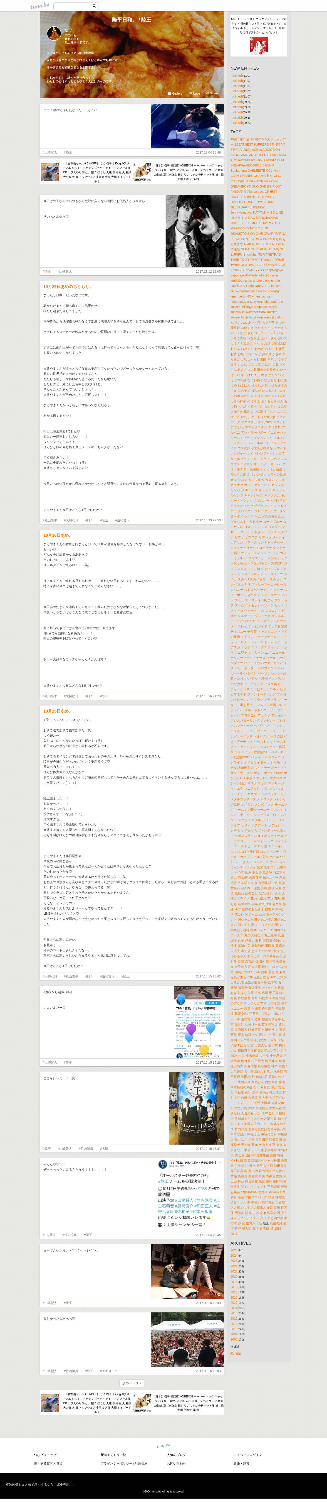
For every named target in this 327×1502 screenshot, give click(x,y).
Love (194, 93)
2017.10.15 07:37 (208, 1148)
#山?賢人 (49, 1235)
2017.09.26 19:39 (208, 1303)
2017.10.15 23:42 (208, 976)
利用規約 (141, 1463)
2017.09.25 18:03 (208, 1371)
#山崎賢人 (50, 152)
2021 (234, 1271)
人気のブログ (176, 1455)
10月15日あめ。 (58, 711)
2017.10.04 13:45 (208, 1235)
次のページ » (131, 1383)
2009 (234, 1334)
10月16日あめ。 (58, 535)
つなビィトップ (45, 1455)
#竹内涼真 (86, 1148)
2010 (234, 1329)
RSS (235, 1353)
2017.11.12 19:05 (208, 271)
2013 (234, 1313)
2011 (234, 1324)
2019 (234, 1282)
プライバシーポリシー (116, 1463)
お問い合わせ (176, 1463)
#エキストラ (109, 1371)
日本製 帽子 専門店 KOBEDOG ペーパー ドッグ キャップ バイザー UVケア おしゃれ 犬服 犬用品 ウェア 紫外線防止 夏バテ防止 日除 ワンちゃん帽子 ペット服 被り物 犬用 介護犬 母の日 (189, 172)
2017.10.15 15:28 (208, 1062)
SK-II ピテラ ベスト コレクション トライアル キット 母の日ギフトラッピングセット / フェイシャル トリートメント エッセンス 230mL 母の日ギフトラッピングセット (259, 25)
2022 (234, 1266)
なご (68, 30)
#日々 (89, 520)
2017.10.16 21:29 (208, 696)
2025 (234, 1250)
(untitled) (236, 75)
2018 (234, 1287)
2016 (234, 1297)
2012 (234, 1318)
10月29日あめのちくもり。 (68, 286)
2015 (234, 1302)
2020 (234, 1276)
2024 (234, 1255)
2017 (234, 1292)
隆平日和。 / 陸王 (131, 20)
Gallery (175, 93)
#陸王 (68, 152)
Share (212, 93)
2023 (234, 1261)
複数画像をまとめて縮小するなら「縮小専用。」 (41, 1484)
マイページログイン (247, 1455)
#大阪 (104, 1148)
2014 (234, 1308)
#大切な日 (71, 520)
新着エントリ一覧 (113, 1455)
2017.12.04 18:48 (208, 152)
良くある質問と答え (48, 1463)
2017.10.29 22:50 (208, 520)
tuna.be (163, 1446)
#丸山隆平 (50, 520)
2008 (234, 1339)
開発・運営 (241, 1463)
